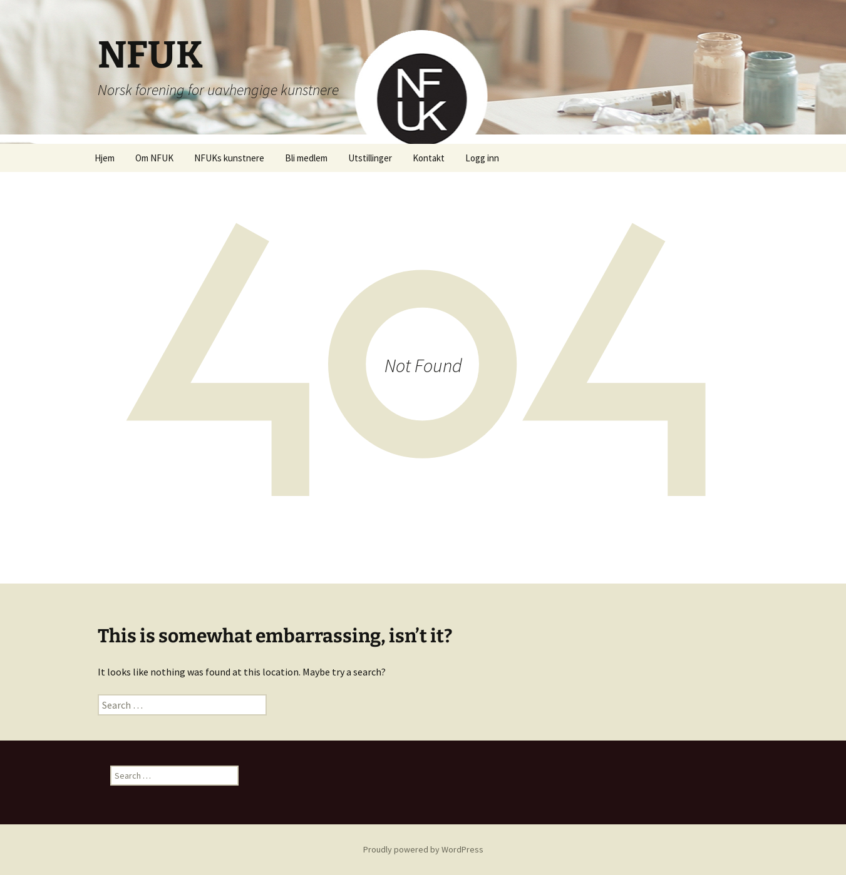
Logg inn (482, 158)
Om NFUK (154, 158)
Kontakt (429, 158)
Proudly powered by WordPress (423, 849)
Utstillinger (370, 158)
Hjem (105, 158)
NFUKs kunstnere (229, 158)
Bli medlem (306, 158)
